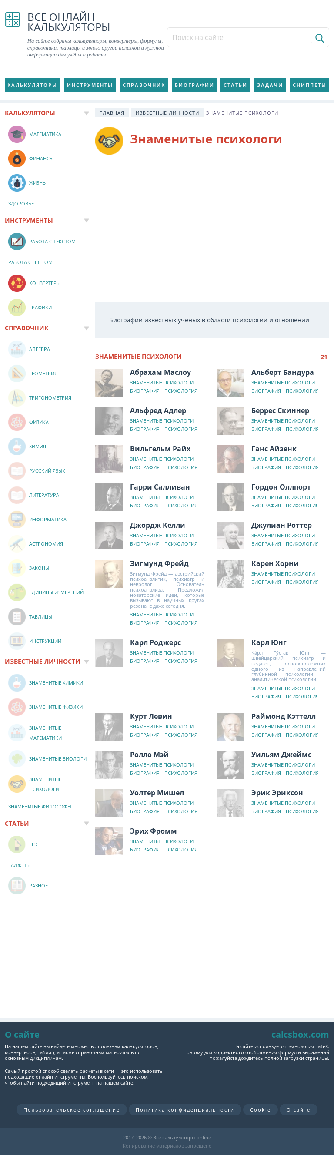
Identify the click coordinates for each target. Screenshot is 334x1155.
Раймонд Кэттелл (283, 716)
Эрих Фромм (153, 831)
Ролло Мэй (149, 754)
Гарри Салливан (160, 487)
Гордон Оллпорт (281, 487)
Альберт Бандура (282, 372)
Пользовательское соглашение (71, 1109)
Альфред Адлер (158, 410)
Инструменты (90, 85)
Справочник (144, 85)
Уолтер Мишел (157, 793)
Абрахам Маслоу (160, 372)
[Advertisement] (212, 228)
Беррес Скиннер (280, 410)
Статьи (235, 85)
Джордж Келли (157, 525)
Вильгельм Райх (160, 448)
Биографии (194, 85)
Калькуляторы (32, 85)
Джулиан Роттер (281, 525)
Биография (145, 391)
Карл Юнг (269, 642)
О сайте (299, 1109)
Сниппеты (310, 85)
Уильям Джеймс (281, 754)
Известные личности (167, 112)
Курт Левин (151, 716)
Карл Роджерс (155, 642)
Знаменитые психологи (162, 383)
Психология (180, 391)
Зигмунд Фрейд (159, 563)
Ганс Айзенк (274, 448)
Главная (112, 112)
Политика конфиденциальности (185, 1109)
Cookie (260, 1109)
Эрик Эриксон (277, 793)
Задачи (270, 85)
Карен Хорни (275, 563)
